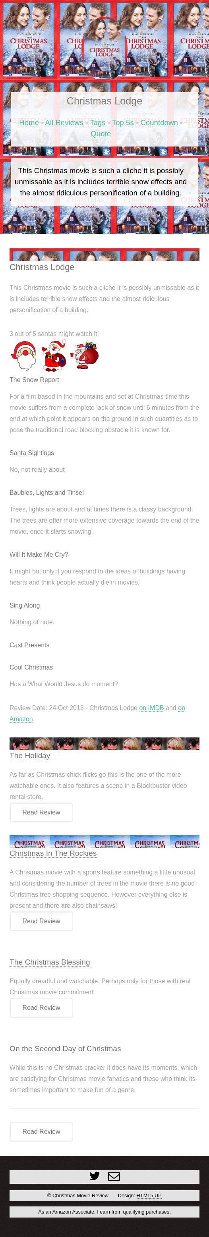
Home (29, 122)
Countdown (159, 122)
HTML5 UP (149, 1195)
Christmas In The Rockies (53, 853)
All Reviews (64, 122)
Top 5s (123, 122)
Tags (97, 122)
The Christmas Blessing (50, 962)
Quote (101, 133)
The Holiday (30, 755)
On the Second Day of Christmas (65, 1048)
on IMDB (151, 707)
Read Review (41, 812)
